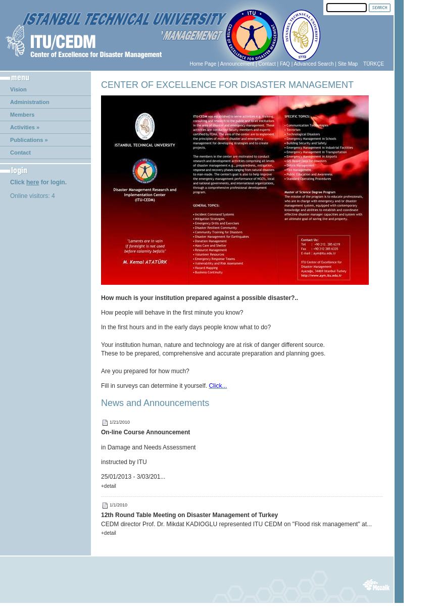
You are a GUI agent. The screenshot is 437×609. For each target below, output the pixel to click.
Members (22, 115)
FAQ (285, 64)
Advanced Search (314, 64)
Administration (30, 102)
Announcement (237, 64)
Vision (18, 89)
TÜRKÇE (373, 64)
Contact (266, 64)
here (32, 182)
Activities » (24, 127)
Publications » (29, 140)
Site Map (348, 64)
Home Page (202, 64)
